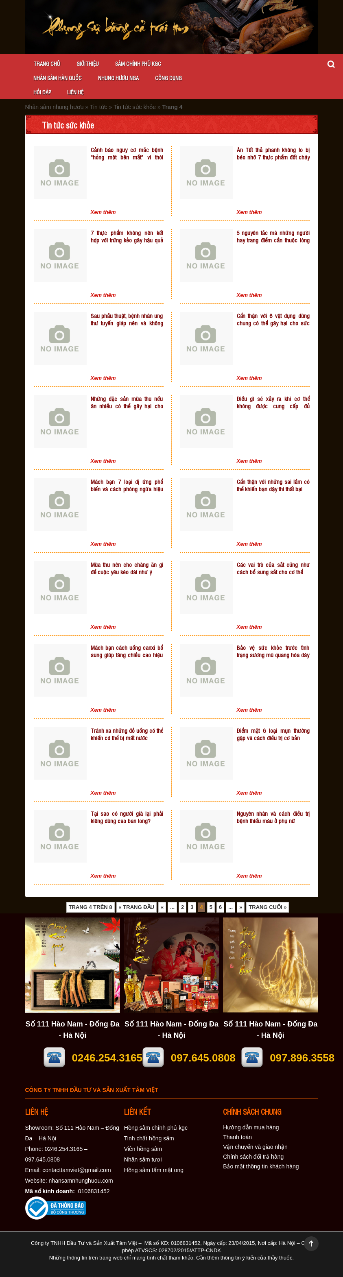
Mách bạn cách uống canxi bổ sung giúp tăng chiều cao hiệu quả (127, 654)
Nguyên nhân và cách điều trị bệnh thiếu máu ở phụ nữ (273, 816)
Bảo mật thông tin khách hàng (261, 1166)
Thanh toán (237, 1137)
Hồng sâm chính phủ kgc (156, 1127)
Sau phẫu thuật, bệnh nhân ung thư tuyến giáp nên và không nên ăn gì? (127, 323)
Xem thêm (103, 212)
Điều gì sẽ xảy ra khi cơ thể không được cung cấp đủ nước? (273, 405)
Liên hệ (75, 92)
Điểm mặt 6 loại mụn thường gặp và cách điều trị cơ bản (273, 733)
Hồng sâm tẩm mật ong (154, 1170)
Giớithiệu (87, 63)
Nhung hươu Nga (118, 77)
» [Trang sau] (240, 907)
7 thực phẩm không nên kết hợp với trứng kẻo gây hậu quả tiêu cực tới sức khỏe (127, 240)
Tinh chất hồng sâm (149, 1138)
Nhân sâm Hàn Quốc (57, 77)
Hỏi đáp (42, 92)
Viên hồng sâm (143, 1149)
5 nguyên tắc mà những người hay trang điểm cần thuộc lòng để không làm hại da (273, 240)
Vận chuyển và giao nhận (255, 1147)
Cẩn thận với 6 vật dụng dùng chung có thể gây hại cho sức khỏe (273, 323)
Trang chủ (46, 63)
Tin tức (98, 107)
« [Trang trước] (162, 907)
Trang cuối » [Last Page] (267, 907)
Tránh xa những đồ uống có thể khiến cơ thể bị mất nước (127, 733)
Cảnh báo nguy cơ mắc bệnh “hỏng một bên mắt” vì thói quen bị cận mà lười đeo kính (127, 157)
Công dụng (168, 77)
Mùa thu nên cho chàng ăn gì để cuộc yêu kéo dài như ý (127, 567)
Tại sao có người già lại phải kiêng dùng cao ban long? (127, 816)
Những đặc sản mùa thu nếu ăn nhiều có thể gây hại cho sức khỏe (127, 405)
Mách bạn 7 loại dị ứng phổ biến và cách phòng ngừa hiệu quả (127, 488)
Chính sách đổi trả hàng (253, 1156)
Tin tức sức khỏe (135, 107)
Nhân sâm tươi (143, 1159)
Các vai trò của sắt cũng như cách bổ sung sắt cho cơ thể (273, 567)
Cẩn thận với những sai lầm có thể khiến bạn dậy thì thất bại (273, 484)
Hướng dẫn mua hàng (251, 1127)
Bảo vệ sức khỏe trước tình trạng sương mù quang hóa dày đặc (273, 654)
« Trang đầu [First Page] (136, 907)
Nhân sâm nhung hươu (54, 107)
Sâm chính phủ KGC (138, 63)
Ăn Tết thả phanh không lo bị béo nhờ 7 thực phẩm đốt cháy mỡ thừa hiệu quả (273, 157)
